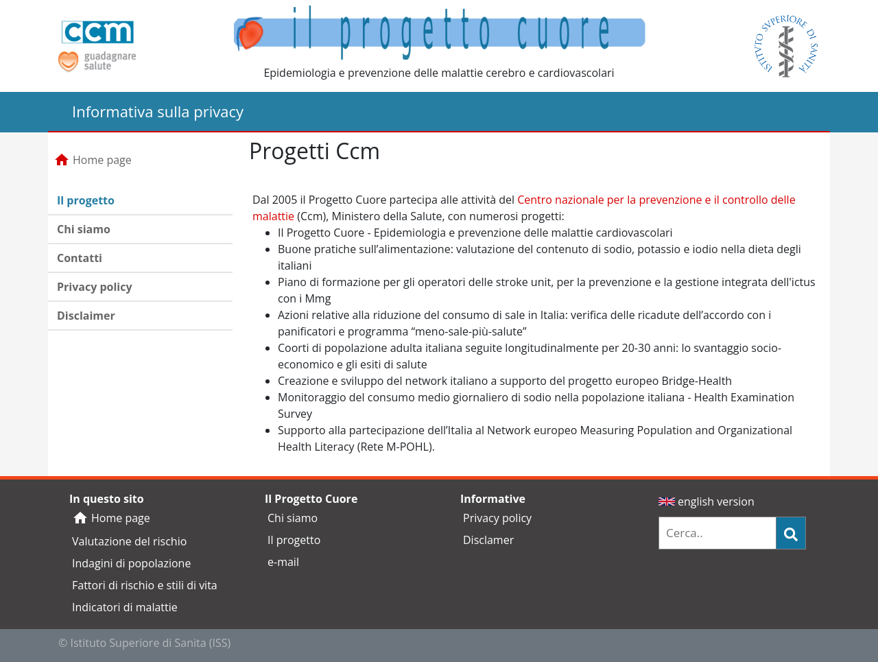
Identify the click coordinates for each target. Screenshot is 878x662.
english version (706, 501)
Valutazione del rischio (129, 541)
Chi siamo (83, 229)
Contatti (79, 257)
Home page (93, 160)
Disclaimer (86, 315)
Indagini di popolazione (131, 563)
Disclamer (488, 539)
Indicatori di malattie (125, 607)
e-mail (283, 561)
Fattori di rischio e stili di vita (144, 585)
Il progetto (86, 200)
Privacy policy (94, 286)
